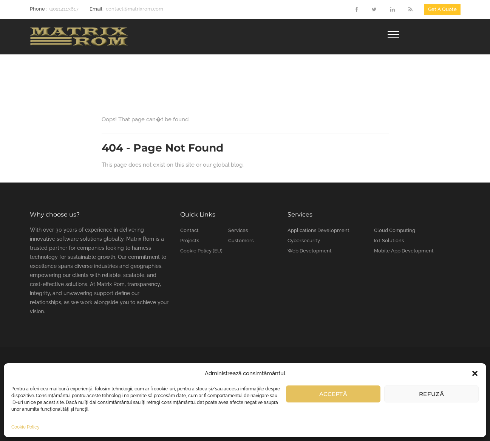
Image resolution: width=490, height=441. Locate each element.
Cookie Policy (25, 427)
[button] (475, 373)
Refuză (431, 394)
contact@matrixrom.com (134, 9)
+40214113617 (63, 9)
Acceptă (333, 394)
